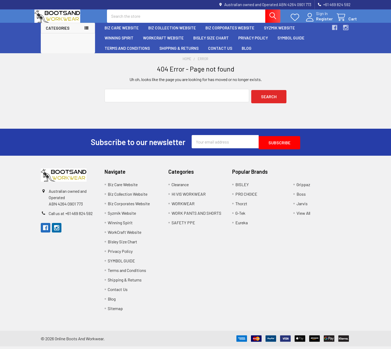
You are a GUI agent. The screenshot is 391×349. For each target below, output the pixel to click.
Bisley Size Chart (211, 42)
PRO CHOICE (246, 196)
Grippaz (303, 187)
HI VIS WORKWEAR (189, 196)
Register (318, 21)
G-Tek (240, 215)
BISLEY (242, 187)
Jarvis (302, 206)
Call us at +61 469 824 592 (71, 215)
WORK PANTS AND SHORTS (196, 215)
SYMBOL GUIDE (290, 42)
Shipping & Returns (179, 53)
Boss (301, 196)
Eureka (241, 225)
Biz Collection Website (172, 32)
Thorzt (241, 206)
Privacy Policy (253, 42)
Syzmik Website (279, 32)
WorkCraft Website (163, 42)
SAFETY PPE (183, 225)
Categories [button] (57, 32)
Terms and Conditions (127, 53)
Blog (246, 53)
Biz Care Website (122, 32)
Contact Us (220, 53)
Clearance (180, 187)
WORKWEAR (183, 206)
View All (303, 215)
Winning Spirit (119, 42)
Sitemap (115, 311)
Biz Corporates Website (229, 32)
